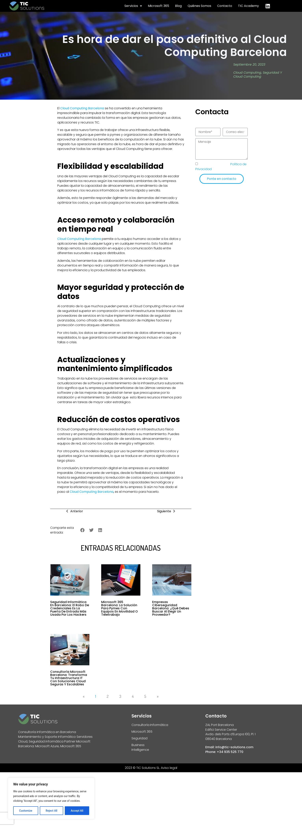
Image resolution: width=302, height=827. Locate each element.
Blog (178, 6)
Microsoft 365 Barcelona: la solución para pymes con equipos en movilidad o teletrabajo (119, 608)
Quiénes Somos (199, 6)
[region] (51, 798)
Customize (25, 810)
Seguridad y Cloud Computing (257, 74)
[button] (82, 530)
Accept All (77, 810)
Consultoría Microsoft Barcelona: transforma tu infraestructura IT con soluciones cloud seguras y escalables (68, 678)
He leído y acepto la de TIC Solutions (220, 166)
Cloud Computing (247, 72)
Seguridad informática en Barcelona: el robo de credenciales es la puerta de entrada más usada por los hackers (69, 608)
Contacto (224, 6)
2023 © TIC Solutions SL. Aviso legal (151, 768)
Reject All (51, 810)
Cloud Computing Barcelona (91, 491)
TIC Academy (248, 6)
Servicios (133, 5)
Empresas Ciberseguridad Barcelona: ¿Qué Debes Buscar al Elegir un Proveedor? (170, 608)
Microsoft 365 (158, 6)
